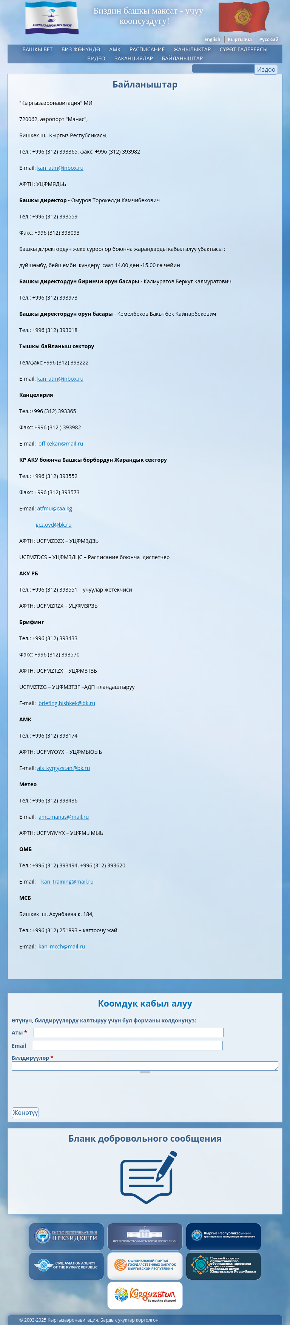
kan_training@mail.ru (67, 881)
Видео (96, 58)
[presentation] (69, 1092)
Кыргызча (240, 39)
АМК (114, 49)
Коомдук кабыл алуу (145, 1003)
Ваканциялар (133, 58)
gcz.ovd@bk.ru (54, 524)
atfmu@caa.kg (54, 508)
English (212, 39)
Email (20, 1045)
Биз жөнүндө (81, 49)
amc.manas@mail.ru (64, 816)
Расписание (147, 49)
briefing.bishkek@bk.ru (67, 703)
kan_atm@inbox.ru (60, 167)
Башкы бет (37, 49)
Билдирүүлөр (32, 1057)
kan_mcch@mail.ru (62, 946)
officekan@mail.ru (61, 443)
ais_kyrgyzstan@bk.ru (63, 768)
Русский (269, 39)
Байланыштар (182, 58)
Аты (19, 1032)
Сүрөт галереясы (244, 49)
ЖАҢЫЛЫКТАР (192, 49)
